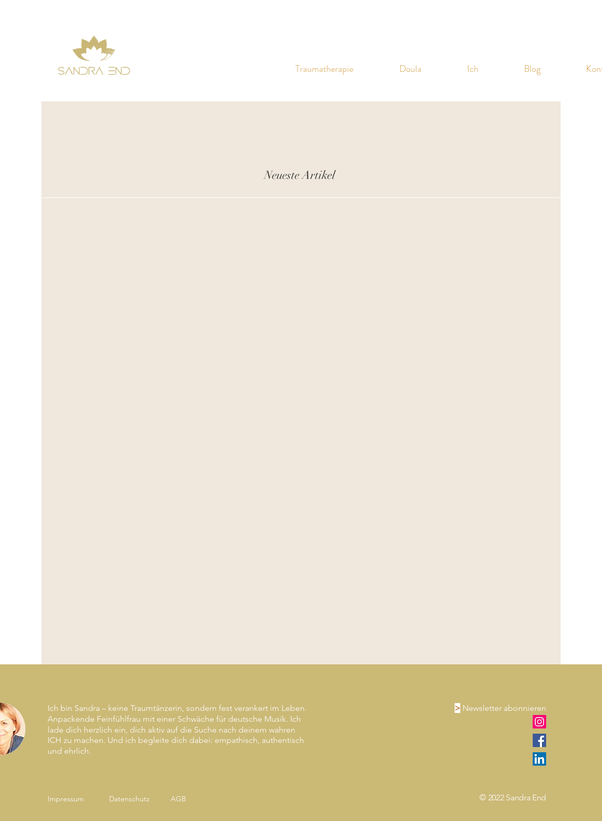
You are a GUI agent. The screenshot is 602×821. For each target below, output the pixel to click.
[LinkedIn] (539, 759)
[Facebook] (539, 740)
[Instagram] (539, 721)
